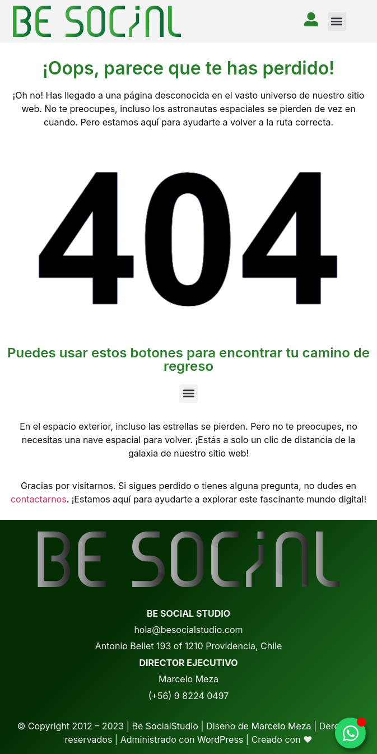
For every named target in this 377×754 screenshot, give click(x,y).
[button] (337, 21)
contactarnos (39, 499)
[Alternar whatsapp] (350, 733)
